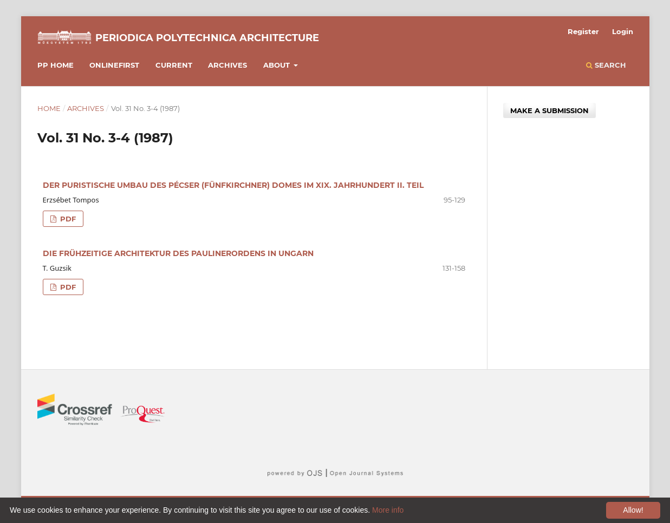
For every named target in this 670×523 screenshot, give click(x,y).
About (277, 65)
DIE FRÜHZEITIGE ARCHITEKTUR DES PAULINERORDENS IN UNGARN (178, 253)
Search (606, 65)
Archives (227, 65)
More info (388, 510)
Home (49, 108)
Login (622, 31)
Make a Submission (549, 110)
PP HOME (55, 65)
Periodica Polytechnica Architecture (207, 38)
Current (173, 65)
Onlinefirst (114, 65)
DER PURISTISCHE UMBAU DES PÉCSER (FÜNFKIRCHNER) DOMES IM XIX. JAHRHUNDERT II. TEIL (233, 185)
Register (583, 31)
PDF (67, 218)
